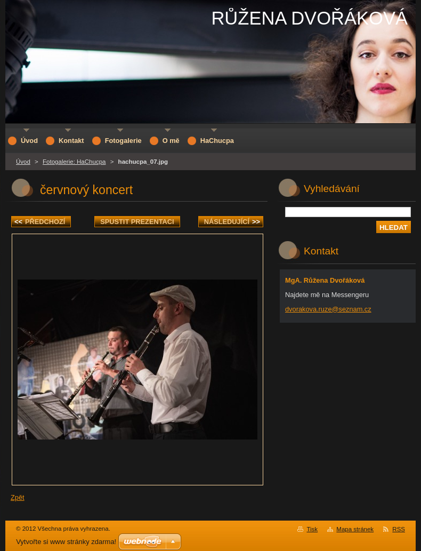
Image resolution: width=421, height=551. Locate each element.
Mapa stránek (355, 529)
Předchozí (39, 222)
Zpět (18, 497)
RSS (398, 529)
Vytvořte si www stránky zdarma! (66, 542)
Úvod (23, 161)
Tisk (312, 529)
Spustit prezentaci (137, 222)
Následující (232, 222)
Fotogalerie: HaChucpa (74, 161)
